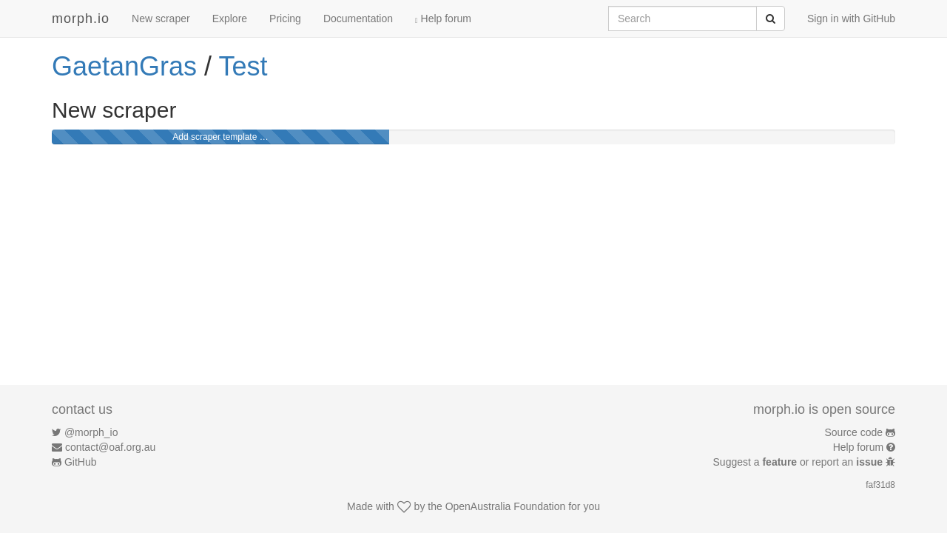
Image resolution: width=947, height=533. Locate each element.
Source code (854, 432)
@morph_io (91, 432)
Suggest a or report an (799, 462)
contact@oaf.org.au (110, 447)
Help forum (443, 18)
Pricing (285, 18)
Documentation (358, 18)
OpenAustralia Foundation (505, 506)
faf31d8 (880, 485)
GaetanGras (124, 66)
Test (242, 66)
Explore (229, 18)
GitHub (80, 462)
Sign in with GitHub (851, 18)
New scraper (161, 18)
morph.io (80, 18)
